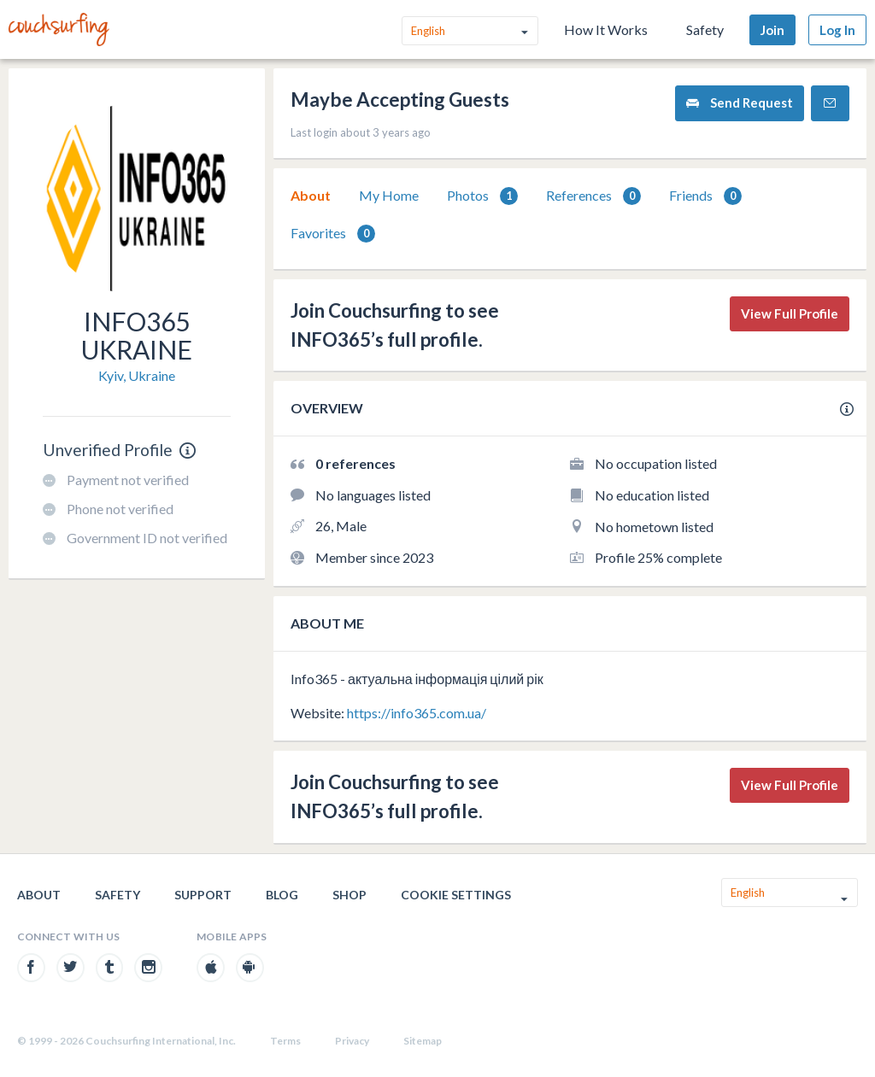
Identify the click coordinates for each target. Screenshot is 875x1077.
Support (203, 894)
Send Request (739, 103)
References (593, 196)
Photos (482, 196)
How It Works (606, 29)
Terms (285, 1040)
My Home (389, 195)
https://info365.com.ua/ (416, 713)
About (311, 195)
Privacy (352, 1040)
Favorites (333, 234)
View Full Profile (789, 313)
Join (772, 30)
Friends (705, 196)
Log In (837, 30)
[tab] (311, 195)
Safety (705, 29)
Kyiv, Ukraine (136, 375)
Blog (282, 894)
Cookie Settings (456, 894)
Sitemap (422, 1040)
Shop (349, 894)
